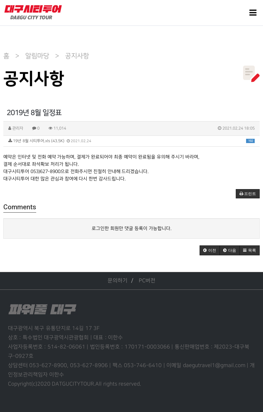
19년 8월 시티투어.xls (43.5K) (131, 141)
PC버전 (147, 280)
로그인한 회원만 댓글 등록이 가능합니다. (131, 228)
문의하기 (118, 280)
